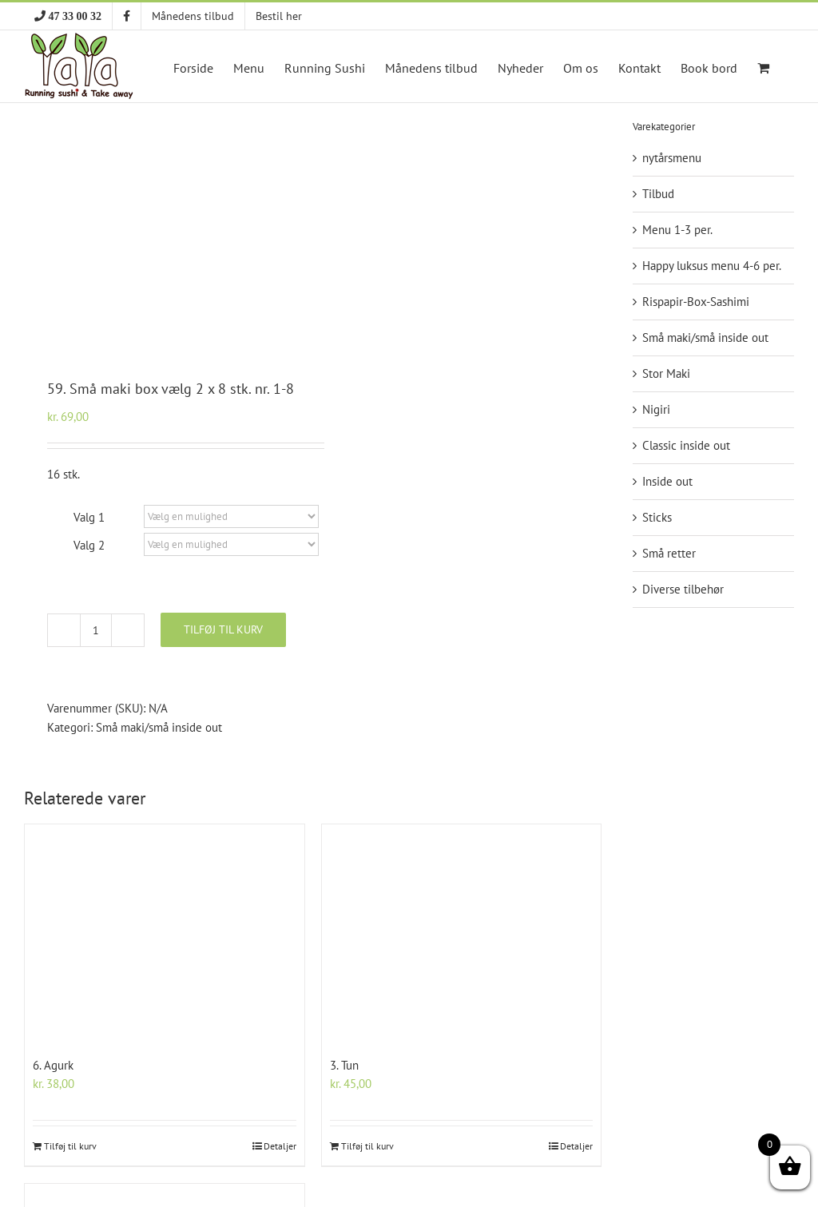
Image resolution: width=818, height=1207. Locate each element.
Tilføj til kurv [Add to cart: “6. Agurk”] (70, 1146)
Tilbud (658, 193)
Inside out (667, 481)
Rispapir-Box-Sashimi (695, 301)
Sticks (657, 517)
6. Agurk (53, 1065)
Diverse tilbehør (683, 589)
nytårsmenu (671, 157)
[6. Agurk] (164, 934)
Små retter (669, 553)
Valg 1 (89, 517)
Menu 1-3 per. (677, 229)
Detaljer (280, 1146)
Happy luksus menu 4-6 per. (711, 265)
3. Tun (344, 1065)
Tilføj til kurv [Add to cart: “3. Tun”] (367, 1146)
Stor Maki (666, 373)
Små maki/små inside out (159, 727)
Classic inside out (686, 445)
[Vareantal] (96, 630)
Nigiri (656, 409)
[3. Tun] (462, 934)
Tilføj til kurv (223, 629)
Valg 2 (89, 545)
